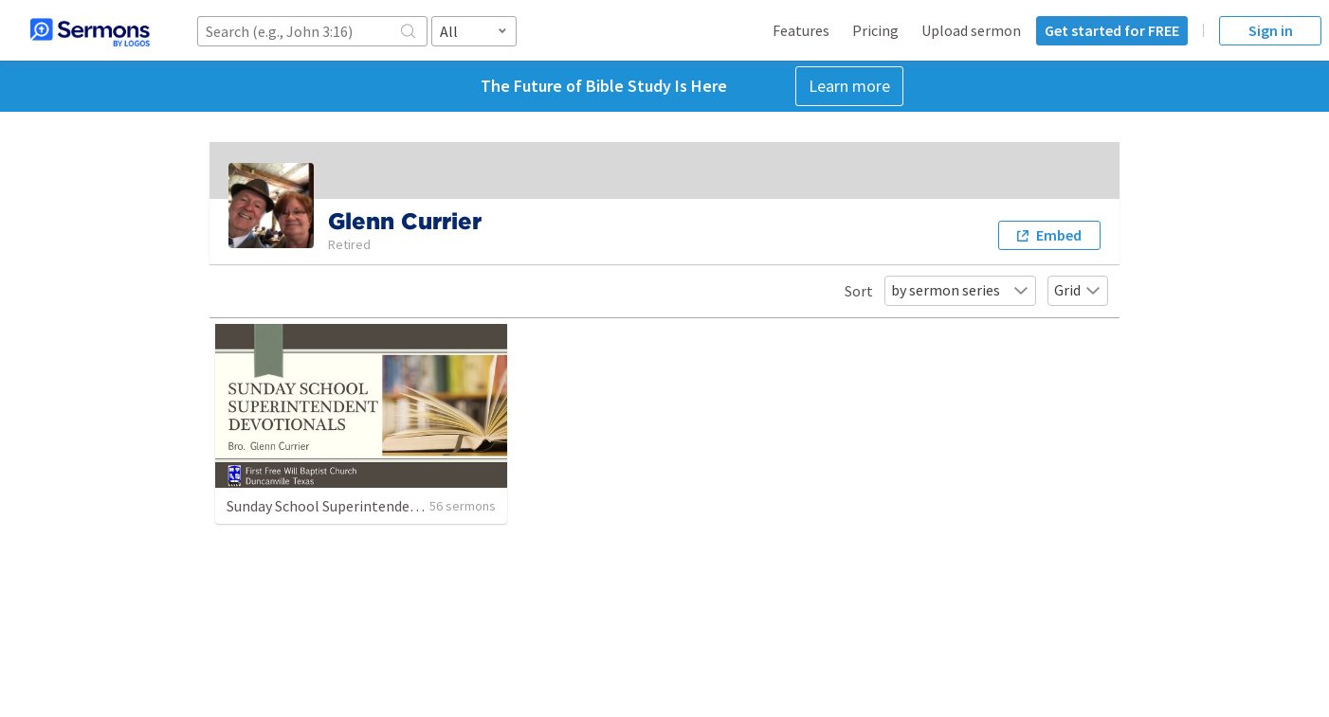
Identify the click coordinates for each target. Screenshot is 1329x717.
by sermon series (960, 289)
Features (801, 30)
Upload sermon (971, 30)
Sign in (1270, 30)
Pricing (875, 30)
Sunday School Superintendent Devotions (360, 505)
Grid (1077, 289)
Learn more (849, 86)
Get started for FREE (1112, 30)
